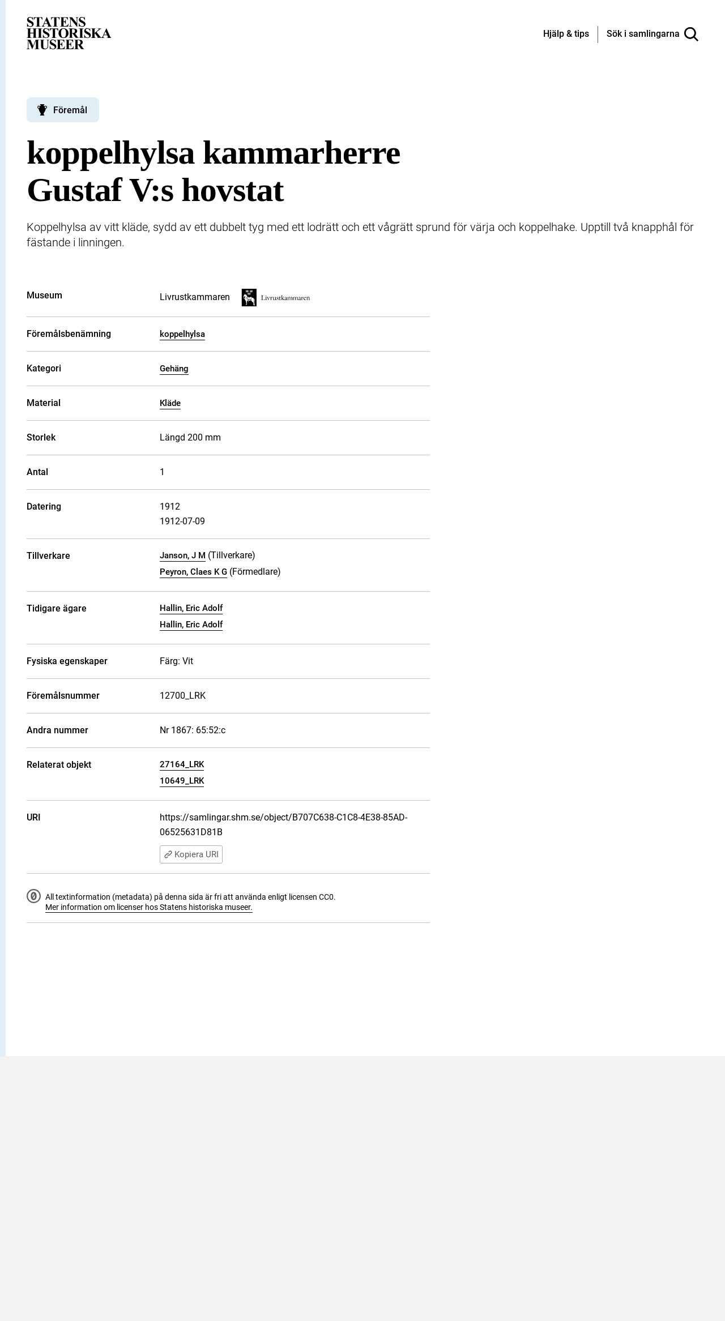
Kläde (170, 403)
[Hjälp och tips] (566, 34)
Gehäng (174, 369)
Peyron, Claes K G (193, 572)
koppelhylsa (182, 334)
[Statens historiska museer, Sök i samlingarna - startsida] (69, 32)
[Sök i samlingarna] (652, 34)
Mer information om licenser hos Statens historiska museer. (149, 907)
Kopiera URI (191, 854)
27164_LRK (182, 764)
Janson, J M (183, 555)
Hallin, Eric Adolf (191, 608)
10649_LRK (182, 781)
